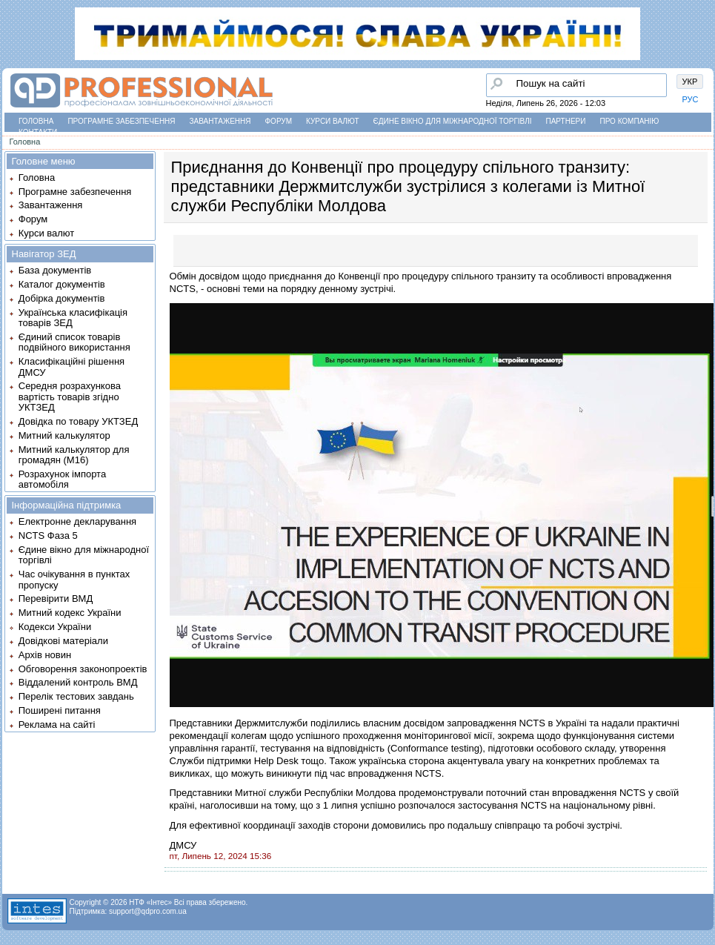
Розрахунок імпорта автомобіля (62, 479)
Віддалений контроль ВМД (78, 682)
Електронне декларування (77, 521)
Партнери (566, 121)
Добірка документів (62, 298)
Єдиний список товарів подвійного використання (74, 342)
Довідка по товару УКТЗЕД (78, 421)
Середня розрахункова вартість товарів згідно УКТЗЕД (70, 396)
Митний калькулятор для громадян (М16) (74, 454)
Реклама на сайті (57, 724)
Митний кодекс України (70, 612)
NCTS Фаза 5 (48, 535)
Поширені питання (60, 710)
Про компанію (629, 121)
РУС (690, 99)
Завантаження (220, 121)
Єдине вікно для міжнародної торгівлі (452, 121)
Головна (36, 121)
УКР (690, 81)
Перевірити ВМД (56, 598)
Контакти (38, 132)
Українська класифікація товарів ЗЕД (73, 317)
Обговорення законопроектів (83, 668)
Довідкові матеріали (63, 640)
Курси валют (332, 121)
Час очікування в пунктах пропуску (74, 579)
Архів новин (45, 654)
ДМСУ (183, 845)
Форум (279, 121)
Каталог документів (62, 284)
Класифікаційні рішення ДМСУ (71, 366)
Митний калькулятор (64, 435)
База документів (55, 270)
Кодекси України (55, 626)
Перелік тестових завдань (76, 696)
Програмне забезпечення (121, 121)
